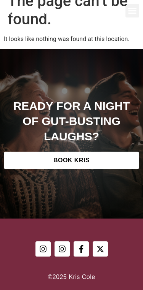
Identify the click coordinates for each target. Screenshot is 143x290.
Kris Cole (27, 10)
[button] (132, 10)
